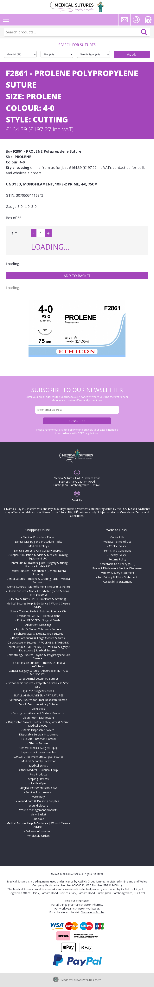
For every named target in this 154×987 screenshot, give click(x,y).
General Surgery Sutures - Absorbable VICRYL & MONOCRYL (38, 672)
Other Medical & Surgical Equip (38, 770)
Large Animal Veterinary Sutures (38, 678)
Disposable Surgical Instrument (38, 734)
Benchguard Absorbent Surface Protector (38, 713)
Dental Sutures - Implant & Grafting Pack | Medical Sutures (38, 580)
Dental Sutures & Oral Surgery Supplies (38, 550)
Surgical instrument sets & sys (38, 788)
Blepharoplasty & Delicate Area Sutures (38, 633)
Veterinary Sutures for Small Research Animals (38, 700)
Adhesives (38, 709)
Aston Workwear (88, 908)
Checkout (38, 819)
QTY (14, 233)
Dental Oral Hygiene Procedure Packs (38, 541)
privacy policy (67, 429)
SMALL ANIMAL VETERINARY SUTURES (38, 695)
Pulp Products (38, 774)
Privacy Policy (117, 555)
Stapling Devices (38, 779)
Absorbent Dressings (38, 625)
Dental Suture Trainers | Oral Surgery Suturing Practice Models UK (38, 564)
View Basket (38, 814)
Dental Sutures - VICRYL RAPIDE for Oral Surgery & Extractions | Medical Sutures (38, 648)
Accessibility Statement (117, 581)
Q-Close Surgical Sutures (38, 691)
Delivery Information (38, 831)
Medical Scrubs (38, 765)
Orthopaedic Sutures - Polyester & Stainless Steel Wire (38, 684)
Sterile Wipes (38, 783)
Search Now (144, 32)
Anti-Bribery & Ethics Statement (117, 577)
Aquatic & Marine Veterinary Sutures (38, 629)
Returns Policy (117, 559)
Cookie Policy (117, 546)
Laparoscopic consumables (38, 752)
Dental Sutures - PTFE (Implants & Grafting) (38, 599)
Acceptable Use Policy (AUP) (117, 564)
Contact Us (117, 537)
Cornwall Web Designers (86, 980)
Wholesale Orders (38, 835)
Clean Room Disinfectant (38, 717)
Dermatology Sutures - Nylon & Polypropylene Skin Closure (38, 656)
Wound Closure (38, 805)
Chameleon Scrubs (92, 912)
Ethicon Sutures (38, 743)
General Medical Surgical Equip (38, 748)
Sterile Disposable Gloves (38, 730)
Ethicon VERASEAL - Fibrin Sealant (38, 616)
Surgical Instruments (38, 792)
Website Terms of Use (117, 541)
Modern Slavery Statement (117, 573)
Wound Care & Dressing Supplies (38, 801)
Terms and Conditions (117, 550)
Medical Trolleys (38, 546)
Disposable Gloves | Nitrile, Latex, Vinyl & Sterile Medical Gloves (38, 723)
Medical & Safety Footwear (38, 761)
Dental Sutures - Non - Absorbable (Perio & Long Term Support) (38, 592)
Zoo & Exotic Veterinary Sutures (38, 704)
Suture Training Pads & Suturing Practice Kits (38, 611)
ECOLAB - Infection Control (38, 739)
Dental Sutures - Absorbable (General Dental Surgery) (38, 572)
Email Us (77, 500)
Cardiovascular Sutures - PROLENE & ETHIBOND (38, 642)
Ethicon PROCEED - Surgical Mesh (38, 620)
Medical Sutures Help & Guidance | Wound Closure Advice (38, 605)
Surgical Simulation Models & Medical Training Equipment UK (38, 556)
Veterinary (38, 796)
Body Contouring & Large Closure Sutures (38, 638)
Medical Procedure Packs (38, 537)
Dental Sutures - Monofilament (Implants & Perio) (38, 586)
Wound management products (38, 810)
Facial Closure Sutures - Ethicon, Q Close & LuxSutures (38, 664)
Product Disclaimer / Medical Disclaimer (117, 568)
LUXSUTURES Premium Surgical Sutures (38, 756)
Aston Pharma (93, 904)
